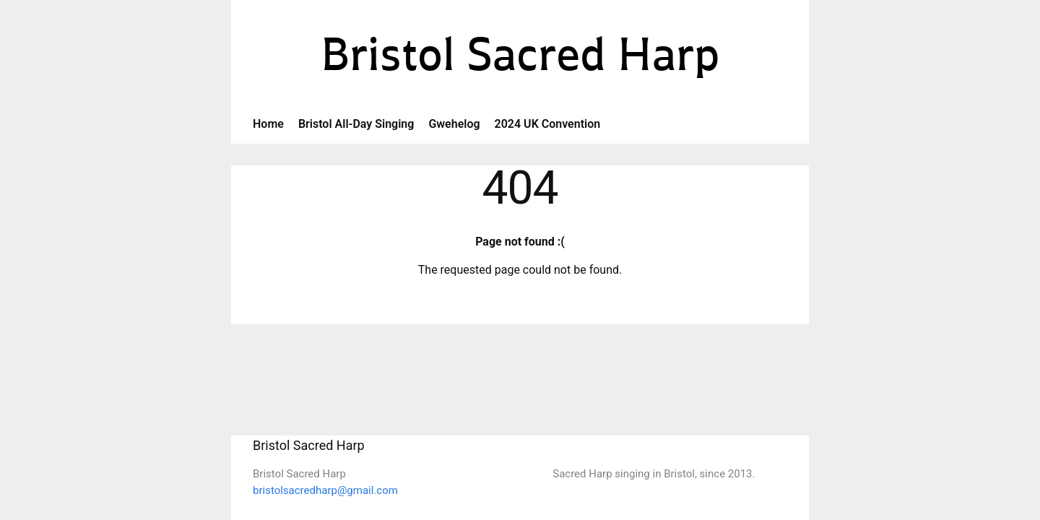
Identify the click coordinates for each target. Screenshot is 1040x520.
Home (268, 124)
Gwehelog (454, 124)
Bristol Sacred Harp (520, 58)
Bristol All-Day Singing (356, 124)
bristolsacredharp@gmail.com (325, 490)
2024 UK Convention (548, 124)
